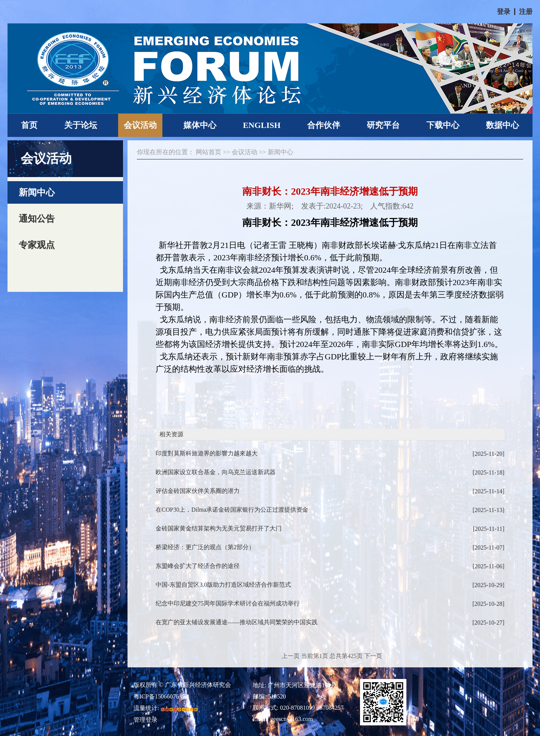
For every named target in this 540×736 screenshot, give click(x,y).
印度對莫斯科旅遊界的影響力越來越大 (330, 454)
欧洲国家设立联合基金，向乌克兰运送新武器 (330, 472)
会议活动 (140, 125)
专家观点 (37, 245)
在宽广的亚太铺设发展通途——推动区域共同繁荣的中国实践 (330, 622)
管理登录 (146, 720)
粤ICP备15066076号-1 (162, 697)
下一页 (373, 656)
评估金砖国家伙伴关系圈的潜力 (330, 491)
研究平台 (383, 125)
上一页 (291, 656)
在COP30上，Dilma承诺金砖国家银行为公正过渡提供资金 (330, 510)
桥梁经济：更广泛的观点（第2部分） (330, 547)
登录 (503, 11)
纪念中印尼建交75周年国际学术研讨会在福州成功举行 (330, 604)
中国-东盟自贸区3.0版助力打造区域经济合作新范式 (330, 585)
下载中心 (442, 125)
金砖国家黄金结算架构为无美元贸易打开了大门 (330, 529)
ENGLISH (261, 125)
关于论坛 (80, 125)
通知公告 (37, 219)
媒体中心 (199, 125)
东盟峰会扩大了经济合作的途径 (330, 566)
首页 (29, 125)
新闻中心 (37, 192)
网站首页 (208, 152)
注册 (525, 11)
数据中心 (502, 125)
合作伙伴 (323, 125)
